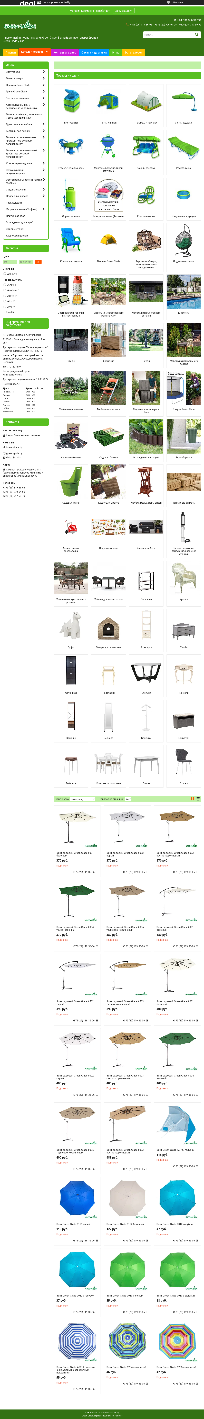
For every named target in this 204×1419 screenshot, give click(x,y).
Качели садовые (146, 168)
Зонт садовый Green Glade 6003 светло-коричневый (175, 854)
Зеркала (108, 738)
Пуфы (71, 647)
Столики (146, 692)
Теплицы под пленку (18, 131)
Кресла (184, 599)
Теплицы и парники (146, 122)
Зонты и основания (17, 98)
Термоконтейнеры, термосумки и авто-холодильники (146, 264)
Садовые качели (16, 189)
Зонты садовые (183, 122)
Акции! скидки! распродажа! (71, 550)
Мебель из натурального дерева (184, 362)
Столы (71, 361)
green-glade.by (14, 453)
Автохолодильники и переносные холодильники (21, 106)
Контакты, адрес (64, 52)
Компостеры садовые (19, 163)
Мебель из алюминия (71, 409)
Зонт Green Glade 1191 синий (73, 1224)
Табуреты (71, 783)
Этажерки (146, 647)
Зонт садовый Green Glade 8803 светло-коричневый (125, 1151)
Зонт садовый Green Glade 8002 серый (75, 1077)
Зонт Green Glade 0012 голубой (175, 1224)
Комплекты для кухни (108, 783)
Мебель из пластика (108, 409)
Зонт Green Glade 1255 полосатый (176, 1367)
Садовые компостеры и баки (146, 411)
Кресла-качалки (146, 216)
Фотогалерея (133, 52)
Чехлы (146, 361)
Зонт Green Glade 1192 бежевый (125, 1224)
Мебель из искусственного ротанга (71, 601)
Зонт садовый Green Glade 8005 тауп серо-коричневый (75, 1151)
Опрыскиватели (71, 216)
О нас (115, 52)
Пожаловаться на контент (109, 1416)
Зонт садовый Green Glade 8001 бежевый (175, 1002)
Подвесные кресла (183, 261)
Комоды (71, 738)
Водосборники (184, 457)
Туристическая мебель (71, 168)
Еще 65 (10, 312)
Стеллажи (146, 599)
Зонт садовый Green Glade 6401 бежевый (175, 928)
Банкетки (184, 738)
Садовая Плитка (108, 457)
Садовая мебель (108, 548)
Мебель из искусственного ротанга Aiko (109, 314)
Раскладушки (183, 168)
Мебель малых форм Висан (146, 502)
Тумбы (184, 647)
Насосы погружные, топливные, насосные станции (184, 551)
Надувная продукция (184, 216)
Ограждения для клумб (146, 457)
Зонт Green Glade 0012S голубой (75, 1295)
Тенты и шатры (108, 122)
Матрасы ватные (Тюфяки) (108, 216)
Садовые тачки (71, 502)
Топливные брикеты (184, 502)
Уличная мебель (146, 548)
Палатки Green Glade (108, 261)
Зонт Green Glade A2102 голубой (175, 1150)
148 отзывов (177, 2)
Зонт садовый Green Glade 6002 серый (125, 854)
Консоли (184, 692)
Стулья (184, 783)
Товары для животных (108, 647)
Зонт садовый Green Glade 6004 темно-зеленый (75, 928)
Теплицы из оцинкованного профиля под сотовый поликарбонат (22, 140)
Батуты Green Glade (184, 409)
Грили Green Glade (16, 91)
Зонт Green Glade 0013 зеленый (124, 1295)
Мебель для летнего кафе (108, 599)
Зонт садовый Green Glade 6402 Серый (75, 1002)
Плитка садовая (15, 215)
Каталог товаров (32, 51)
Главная (10, 52)
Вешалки (146, 738)
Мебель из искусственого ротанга (146, 314)
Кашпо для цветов (108, 502)
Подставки (109, 692)
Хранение (108, 361)
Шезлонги (183, 312)
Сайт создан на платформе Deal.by (102, 1413)
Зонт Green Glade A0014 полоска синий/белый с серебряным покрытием (75, 1370)
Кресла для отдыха (71, 261)
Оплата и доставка (94, 52)
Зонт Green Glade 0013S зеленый (176, 1295)
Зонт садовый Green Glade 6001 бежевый (75, 854)
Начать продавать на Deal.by (56, 2)
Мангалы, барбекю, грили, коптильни (108, 169)
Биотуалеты (71, 122)
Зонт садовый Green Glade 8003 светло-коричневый (125, 1077)
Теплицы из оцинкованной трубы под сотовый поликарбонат (21, 154)
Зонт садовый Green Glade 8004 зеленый (175, 1077)
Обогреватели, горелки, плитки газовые (71, 314)
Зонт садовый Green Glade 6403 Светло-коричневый (125, 1002)
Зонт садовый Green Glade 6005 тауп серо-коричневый (125, 928)
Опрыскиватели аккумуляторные (15, 172)
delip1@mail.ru (14, 457)
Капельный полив (71, 457)
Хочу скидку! (123, 10)
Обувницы (71, 692)
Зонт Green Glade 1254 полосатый (126, 1367)
